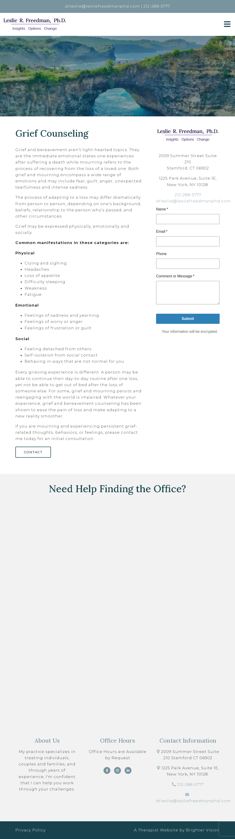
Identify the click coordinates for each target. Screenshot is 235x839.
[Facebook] (107, 770)
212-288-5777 (188, 195)
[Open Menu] (227, 24)
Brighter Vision (203, 830)
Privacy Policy (30, 830)
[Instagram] (117, 770)
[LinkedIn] (128, 770)
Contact (33, 452)
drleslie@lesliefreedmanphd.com (193, 201)
